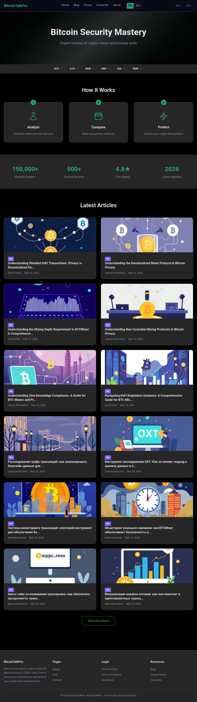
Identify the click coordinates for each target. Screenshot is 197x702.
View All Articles (98, 621)
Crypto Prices (158, 674)
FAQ (55, 674)
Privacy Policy (110, 669)
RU (138, 5)
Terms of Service (111, 674)
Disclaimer (108, 679)
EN (130, 5)
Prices (88, 5)
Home (65, 5)
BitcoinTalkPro (15, 5)
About (117, 5)
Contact (57, 679)
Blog (76, 5)
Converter (102, 5)
